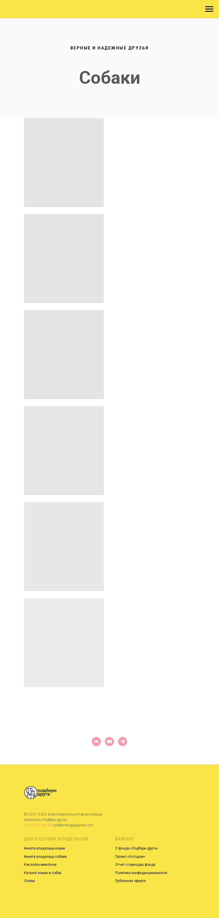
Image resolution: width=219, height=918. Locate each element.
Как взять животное (40, 865)
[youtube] (109, 741)
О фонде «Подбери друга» (136, 848)
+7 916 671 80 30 (37, 825)
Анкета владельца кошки (44, 848)
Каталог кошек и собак (42, 873)
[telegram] (122, 741)
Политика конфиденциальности (141, 873)
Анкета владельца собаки (45, 857)
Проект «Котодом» (130, 857)
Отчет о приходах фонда (135, 865)
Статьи (29, 881)
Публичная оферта (130, 881)
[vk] (96, 741)
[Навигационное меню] (209, 9)
